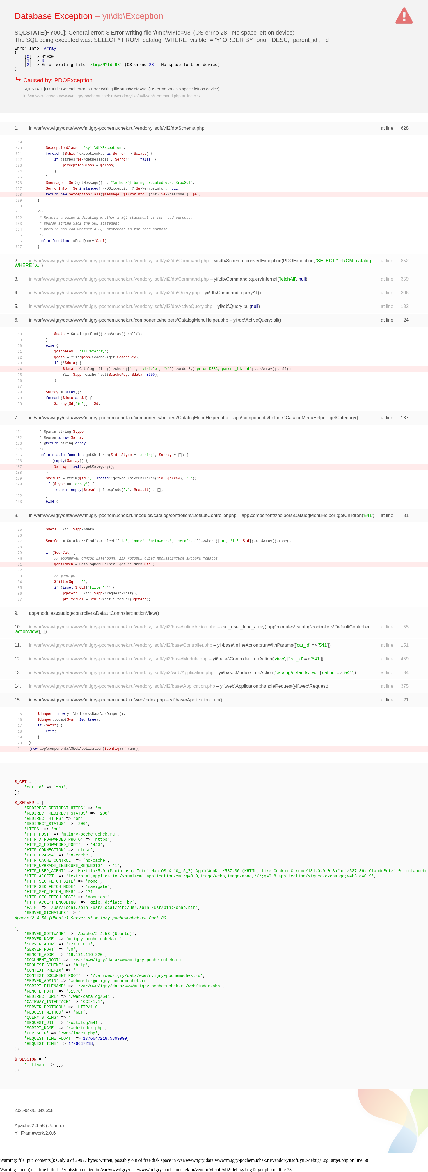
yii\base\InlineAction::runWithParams (255, 645)
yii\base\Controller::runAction (242, 658)
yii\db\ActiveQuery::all (255, 320)
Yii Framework (29, 1133)
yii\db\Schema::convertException (247, 260)
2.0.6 (50, 1133)
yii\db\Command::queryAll (231, 292)
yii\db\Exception (133, 16)
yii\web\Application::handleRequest (256, 686)
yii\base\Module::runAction (246, 672)
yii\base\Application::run (194, 699)
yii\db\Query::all (233, 306)
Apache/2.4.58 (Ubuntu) (39, 1125)
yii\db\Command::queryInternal (245, 279)
